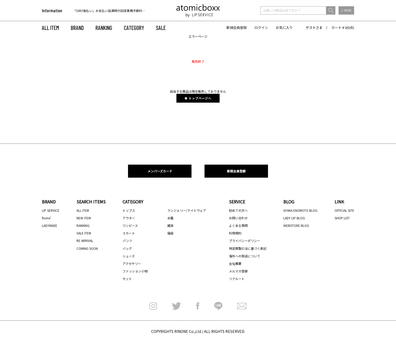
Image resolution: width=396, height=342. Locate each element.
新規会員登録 (236, 27)
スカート (129, 233)
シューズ (129, 256)
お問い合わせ (238, 218)
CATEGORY (134, 27)
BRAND (77, 27)
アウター (129, 218)
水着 (170, 218)
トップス (129, 210)
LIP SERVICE (50, 210)
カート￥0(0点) (342, 27)
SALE (161, 27)
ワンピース (130, 225)
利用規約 (235, 233)
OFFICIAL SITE (344, 210)
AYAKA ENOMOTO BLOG (300, 210)
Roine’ (46, 218)
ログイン (261, 27)
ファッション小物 (135, 271)
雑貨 (170, 225)
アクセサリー (132, 263)
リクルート (237, 278)
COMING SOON (87, 248)
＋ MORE (346, 10)
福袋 (170, 233)
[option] (106, 10)
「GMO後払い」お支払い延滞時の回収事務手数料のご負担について (120, 10)
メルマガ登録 (238, 271)
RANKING (103, 27)
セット (127, 278)
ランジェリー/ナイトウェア (186, 210)
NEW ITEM (83, 218)
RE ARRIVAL (84, 240)
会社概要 (235, 263)
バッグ (127, 248)
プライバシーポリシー (244, 240)
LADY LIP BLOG (294, 218)
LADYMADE (49, 225)
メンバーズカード (160, 171)
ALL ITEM (50, 27)
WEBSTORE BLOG (296, 225)
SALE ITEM (83, 233)
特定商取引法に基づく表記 (247, 248)
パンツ (127, 240)
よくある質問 (238, 225)
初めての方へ (238, 210)
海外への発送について (244, 256)
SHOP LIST (342, 218)
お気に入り (284, 27)
